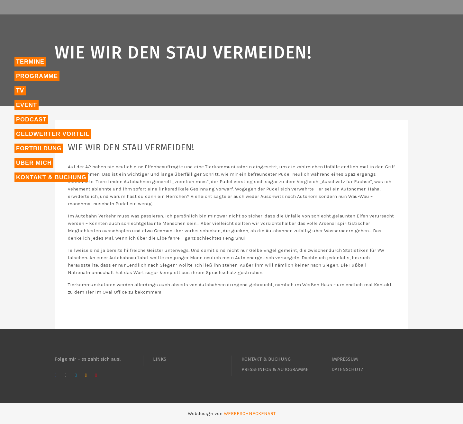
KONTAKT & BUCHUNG (266, 359)
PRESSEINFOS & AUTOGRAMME (274, 369)
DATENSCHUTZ (347, 369)
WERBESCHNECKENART (250, 413)
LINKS (159, 359)
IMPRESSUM (344, 359)
